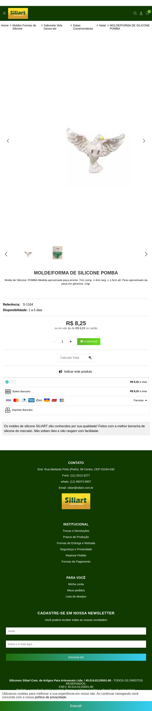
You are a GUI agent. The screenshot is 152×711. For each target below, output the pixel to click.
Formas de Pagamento (76, 561)
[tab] (76, 382)
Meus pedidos (76, 590)
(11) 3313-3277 (80, 475)
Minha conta (76, 584)
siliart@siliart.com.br (80, 487)
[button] (8, 141)
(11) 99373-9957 (80, 481)
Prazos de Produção (76, 537)
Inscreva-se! (76, 657)
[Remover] (54, 342)
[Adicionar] (70, 342)
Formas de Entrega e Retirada (76, 543)
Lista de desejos (76, 596)
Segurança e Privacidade (76, 549)
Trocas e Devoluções (76, 530)
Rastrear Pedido (76, 555)
